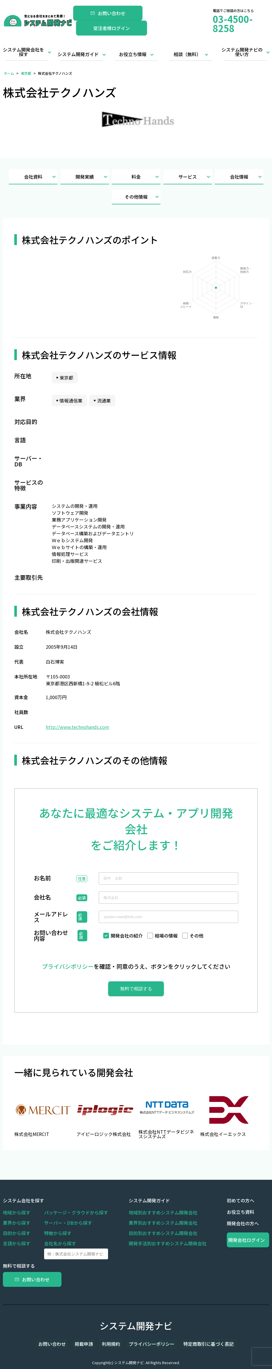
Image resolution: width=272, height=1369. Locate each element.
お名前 (42, 878)
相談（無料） (187, 54)
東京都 (26, 73)
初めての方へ (240, 1200)
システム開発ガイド (78, 54)
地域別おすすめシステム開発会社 (163, 1212)
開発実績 (92, 176)
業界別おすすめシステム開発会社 (163, 1222)
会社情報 (246, 176)
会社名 (42, 897)
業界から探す (16, 1222)
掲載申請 (88, 1343)
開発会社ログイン (248, 1239)
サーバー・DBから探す (68, 1222)
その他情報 (142, 196)
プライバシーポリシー (147, 1343)
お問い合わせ (107, 13)
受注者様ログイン (111, 28)
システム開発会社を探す (23, 52)
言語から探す (16, 1243)
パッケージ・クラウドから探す (76, 1212)
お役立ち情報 (132, 54)
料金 (146, 176)
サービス (195, 176)
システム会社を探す (23, 1200)
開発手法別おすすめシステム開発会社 (168, 1243)
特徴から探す (58, 1233)
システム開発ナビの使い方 (242, 52)
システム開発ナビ (136, 1325)
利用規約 (111, 1343)
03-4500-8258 (233, 23)
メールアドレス (51, 917)
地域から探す (16, 1212)
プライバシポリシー (68, 966)
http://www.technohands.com (77, 726)
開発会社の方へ (243, 1223)
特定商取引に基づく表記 (200, 1343)
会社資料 (40, 176)
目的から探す (16, 1233)
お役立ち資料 (240, 1211)
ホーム (9, 73)
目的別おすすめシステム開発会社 (163, 1233)
